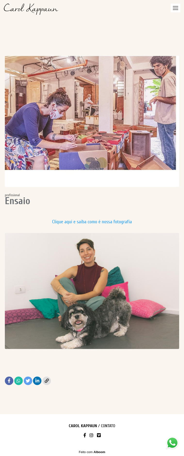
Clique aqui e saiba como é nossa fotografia (92, 221)
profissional (12, 195)
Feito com (92, 452)
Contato (108, 426)
